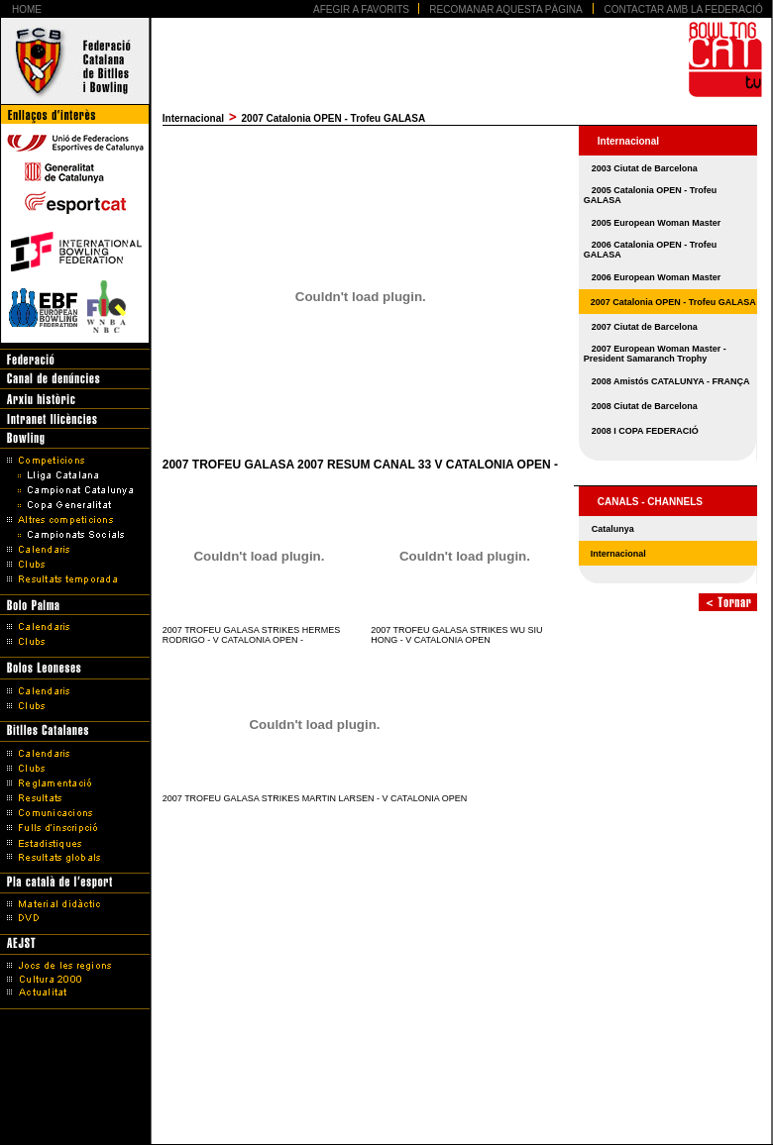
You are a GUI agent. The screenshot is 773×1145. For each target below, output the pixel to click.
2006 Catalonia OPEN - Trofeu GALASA (651, 250)
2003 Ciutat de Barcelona (645, 168)
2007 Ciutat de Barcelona (645, 327)
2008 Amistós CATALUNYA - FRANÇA (671, 381)
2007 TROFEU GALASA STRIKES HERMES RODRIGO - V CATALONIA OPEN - (251, 635)
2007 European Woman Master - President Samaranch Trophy (655, 354)
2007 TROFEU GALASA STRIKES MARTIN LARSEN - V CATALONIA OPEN (315, 798)
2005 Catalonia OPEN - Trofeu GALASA (651, 195)
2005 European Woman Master (656, 223)
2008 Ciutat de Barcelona (645, 406)
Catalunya (613, 529)
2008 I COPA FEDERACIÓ (645, 431)
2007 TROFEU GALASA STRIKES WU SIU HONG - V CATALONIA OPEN (456, 635)
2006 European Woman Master (656, 277)
